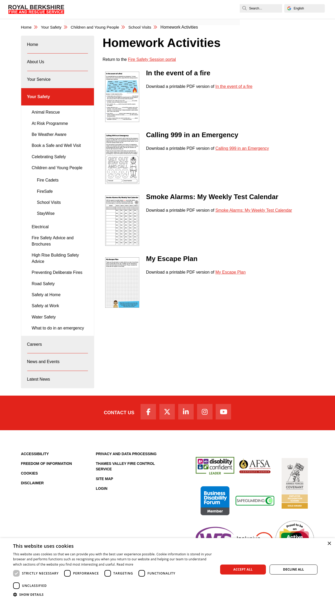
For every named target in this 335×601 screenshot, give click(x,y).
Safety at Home (46, 301)
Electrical (40, 233)
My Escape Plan (230, 272)
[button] (112, 594)
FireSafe (45, 197)
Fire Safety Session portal (152, 59)
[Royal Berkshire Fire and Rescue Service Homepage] (37, 9)
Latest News (38, 389)
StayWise (46, 219)
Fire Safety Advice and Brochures (53, 247)
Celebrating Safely (49, 163)
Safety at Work (45, 312)
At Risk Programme (50, 129)
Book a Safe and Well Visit (56, 152)
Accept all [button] (243, 569)
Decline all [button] (293, 569)
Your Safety (52, 27)
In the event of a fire (233, 86)
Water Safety (44, 323)
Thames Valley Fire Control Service (125, 478)
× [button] (329, 544)
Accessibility (35, 466)
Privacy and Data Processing (126, 466)
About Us (35, 64)
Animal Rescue (46, 118)
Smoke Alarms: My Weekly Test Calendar (253, 210)
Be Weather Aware (49, 141)
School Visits (145, 27)
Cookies (29, 485)
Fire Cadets (48, 186)
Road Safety (43, 290)
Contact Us (115, 424)
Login (101, 500)
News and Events (84, 15)
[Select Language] (303, 8)
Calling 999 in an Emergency (242, 148)
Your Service (39, 83)
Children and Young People (98, 27)
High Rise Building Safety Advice (55, 264)
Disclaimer (32, 495)
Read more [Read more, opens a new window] (124, 564)
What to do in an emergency (58, 334)
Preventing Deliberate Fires (57, 278)
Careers (34, 351)
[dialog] (167, 569)
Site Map (104, 491)
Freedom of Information (46, 476)
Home (26, 27)
